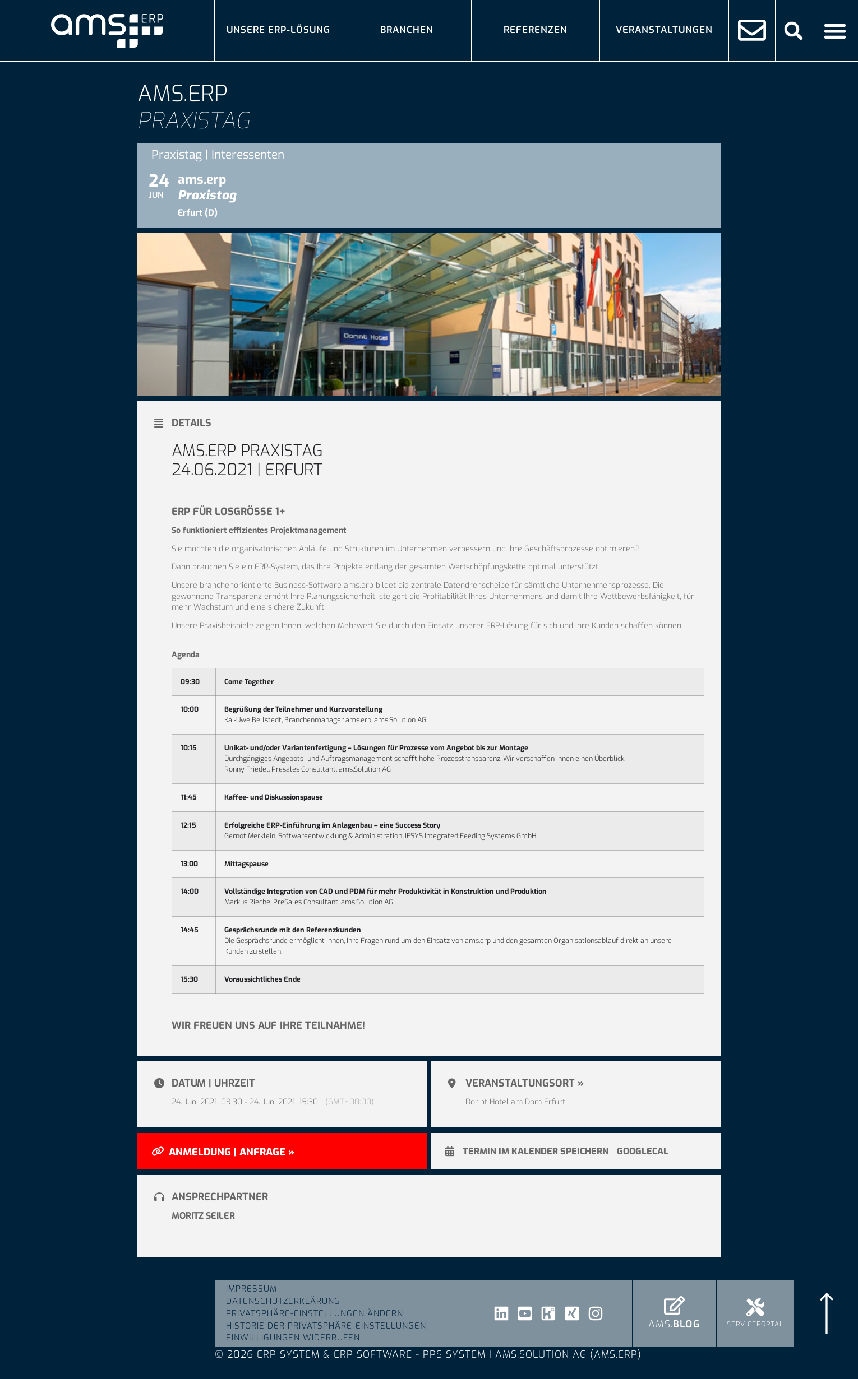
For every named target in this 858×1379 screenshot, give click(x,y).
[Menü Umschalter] (835, 31)
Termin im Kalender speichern (535, 1151)
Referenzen (536, 30)
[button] (793, 30)
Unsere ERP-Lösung (278, 30)
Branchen (406, 30)
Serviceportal (755, 1324)
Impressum (251, 1288)
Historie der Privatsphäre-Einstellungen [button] (326, 1325)
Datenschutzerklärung (283, 1301)
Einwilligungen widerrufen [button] (293, 1338)
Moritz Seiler (203, 1216)
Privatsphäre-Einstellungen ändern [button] (314, 1313)
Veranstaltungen (664, 30)
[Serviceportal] (755, 1307)
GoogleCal (642, 1151)
